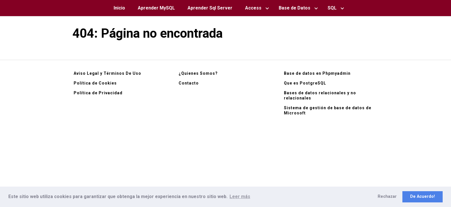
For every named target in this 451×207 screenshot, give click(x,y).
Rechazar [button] (387, 196)
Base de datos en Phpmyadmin (317, 73)
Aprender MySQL (156, 8)
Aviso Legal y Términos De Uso (107, 73)
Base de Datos (294, 8)
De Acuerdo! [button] (422, 196)
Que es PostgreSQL (305, 83)
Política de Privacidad (98, 93)
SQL (332, 8)
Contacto (189, 83)
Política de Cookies (95, 83)
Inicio (119, 8)
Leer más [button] (240, 196)
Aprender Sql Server (210, 8)
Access (253, 8)
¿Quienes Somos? (198, 73)
